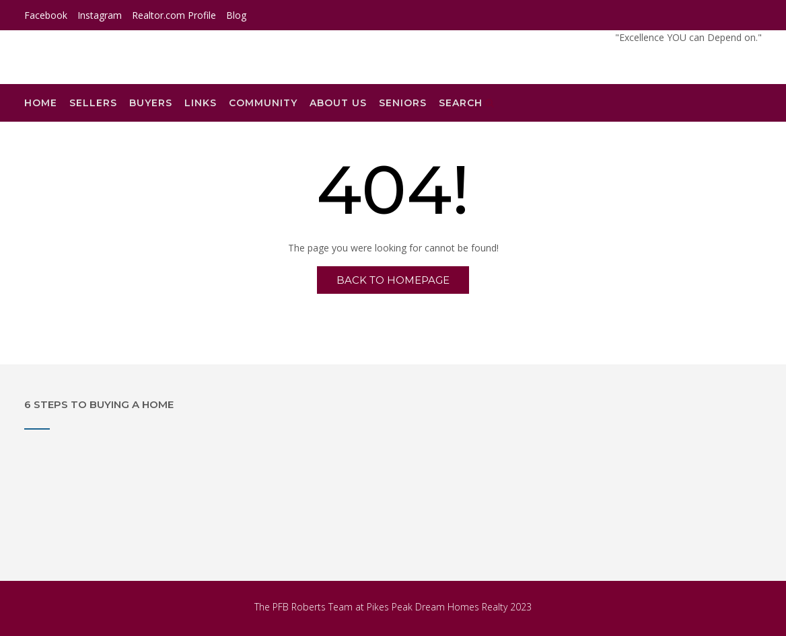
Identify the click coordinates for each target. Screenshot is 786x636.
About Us (338, 103)
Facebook (45, 15)
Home (40, 103)
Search (467, 103)
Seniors (403, 103)
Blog (236, 15)
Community (263, 103)
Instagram (99, 15)
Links (200, 103)
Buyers (150, 103)
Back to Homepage (393, 280)
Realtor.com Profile (174, 15)
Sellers (93, 103)
